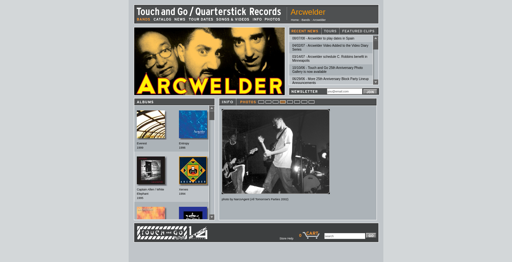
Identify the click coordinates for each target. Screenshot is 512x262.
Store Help (289, 238)
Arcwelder (319, 20)
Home (295, 20)
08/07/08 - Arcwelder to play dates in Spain (323, 38)
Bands (306, 20)
